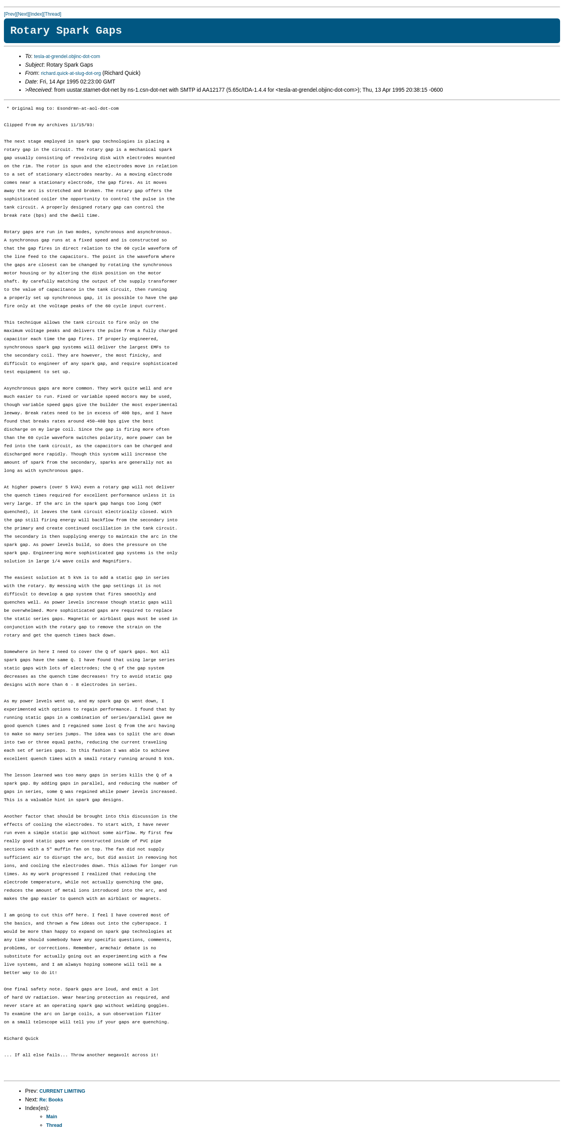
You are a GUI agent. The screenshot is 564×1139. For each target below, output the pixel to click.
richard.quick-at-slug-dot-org (71, 73)
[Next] (22, 14)
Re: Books (51, 1100)
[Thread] (52, 14)
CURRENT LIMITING (62, 1091)
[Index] (36, 14)
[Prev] (10, 14)
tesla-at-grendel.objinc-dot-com (67, 56)
